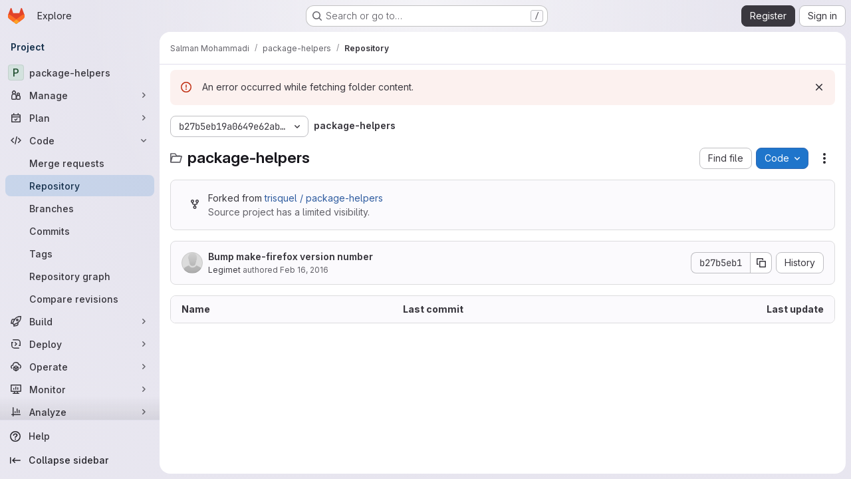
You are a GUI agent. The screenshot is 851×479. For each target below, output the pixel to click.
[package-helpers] (79, 72)
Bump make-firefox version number (290, 256)
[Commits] (79, 230)
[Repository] (79, 185)
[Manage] (79, 95)
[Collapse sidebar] (79, 460)
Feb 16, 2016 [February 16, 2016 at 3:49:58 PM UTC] (304, 270)
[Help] (79, 436)
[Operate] (79, 366)
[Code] (79, 140)
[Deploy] (79, 344)
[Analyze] (79, 411)
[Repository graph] (79, 276)
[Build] (79, 321)
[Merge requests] (79, 163)
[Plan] (79, 117)
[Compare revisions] (79, 298)
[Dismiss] (819, 87)
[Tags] (79, 253)
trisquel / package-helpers (324, 198)
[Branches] (79, 208)
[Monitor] (79, 389)
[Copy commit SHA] (761, 262)
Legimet (224, 270)
